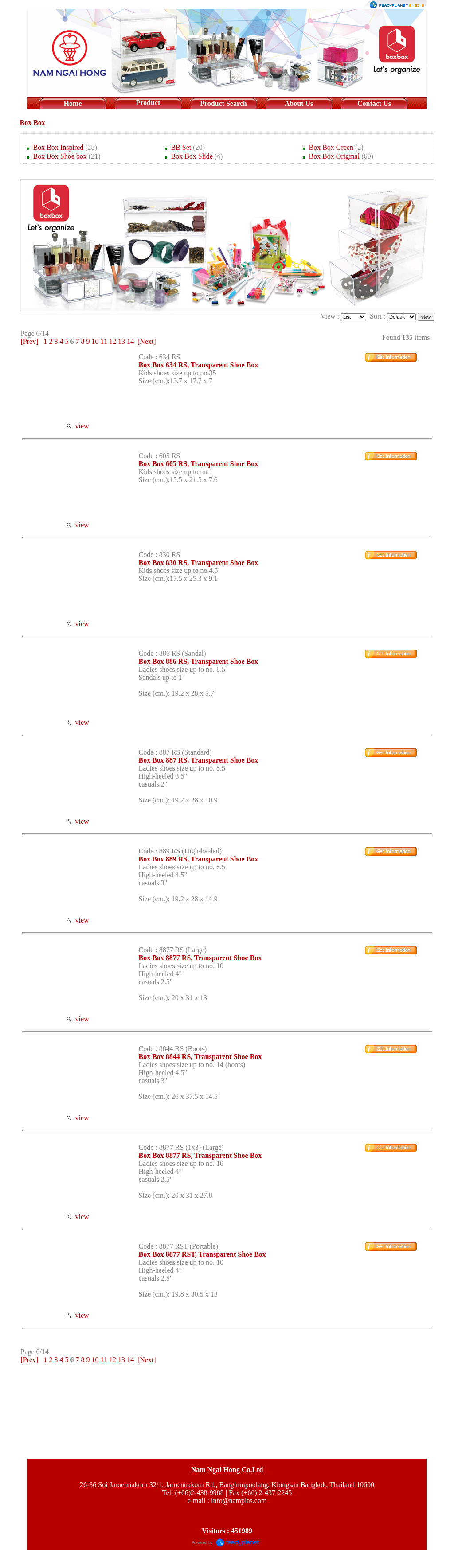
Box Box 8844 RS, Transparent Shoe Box (200, 1056)
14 (130, 341)
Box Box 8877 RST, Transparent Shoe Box (202, 1254)
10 (94, 341)
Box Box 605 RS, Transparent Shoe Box (198, 463)
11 (103, 341)
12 (112, 341)
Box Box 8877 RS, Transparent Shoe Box (200, 958)
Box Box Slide (192, 156)
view (78, 426)
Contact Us (374, 103)
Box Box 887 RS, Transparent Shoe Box (198, 760)
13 (121, 341)
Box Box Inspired (58, 147)
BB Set (181, 147)
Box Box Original (334, 156)
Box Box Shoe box (60, 156)
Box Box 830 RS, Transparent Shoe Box (198, 562)
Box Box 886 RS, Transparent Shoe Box (198, 661)
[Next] (146, 341)
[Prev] (30, 341)
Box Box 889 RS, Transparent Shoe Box (198, 859)
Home (73, 103)
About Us (299, 103)
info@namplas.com (238, 1500)
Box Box (32, 122)
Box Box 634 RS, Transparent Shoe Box (198, 365)
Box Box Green (331, 147)
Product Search (223, 103)
